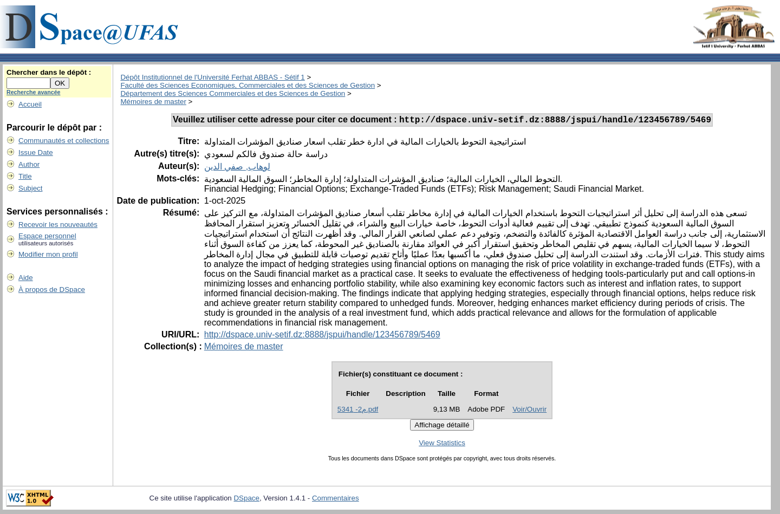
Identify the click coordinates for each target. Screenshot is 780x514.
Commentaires (335, 500)
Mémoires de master (153, 101)
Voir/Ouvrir (529, 411)
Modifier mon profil (48, 254)
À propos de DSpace (51, 289)
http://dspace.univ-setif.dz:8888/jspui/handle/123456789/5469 (322, 336)
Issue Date (35, 152)
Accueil (30, 104)
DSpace (246, 500)
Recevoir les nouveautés (58, 224)
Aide (25, 278)
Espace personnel (47, 236)
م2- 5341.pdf (357, 411)
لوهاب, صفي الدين (237, 168)
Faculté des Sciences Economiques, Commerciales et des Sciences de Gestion (247, 85)
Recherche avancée (33, 92)
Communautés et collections (63, 140)
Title (25, 176)
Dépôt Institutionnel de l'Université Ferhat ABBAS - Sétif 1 (212, 77)
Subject (30, 188)
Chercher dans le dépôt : (48, 72)
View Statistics (442, 444)
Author (29, 164)
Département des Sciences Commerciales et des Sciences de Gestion (232, 93)
